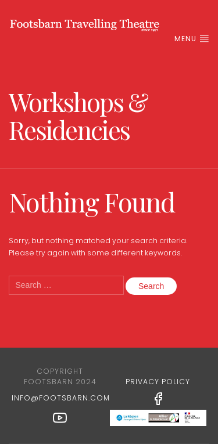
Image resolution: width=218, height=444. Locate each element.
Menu (191, 39)
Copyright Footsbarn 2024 (60, 376)
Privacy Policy (158, 382)
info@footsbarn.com (61, 398)
